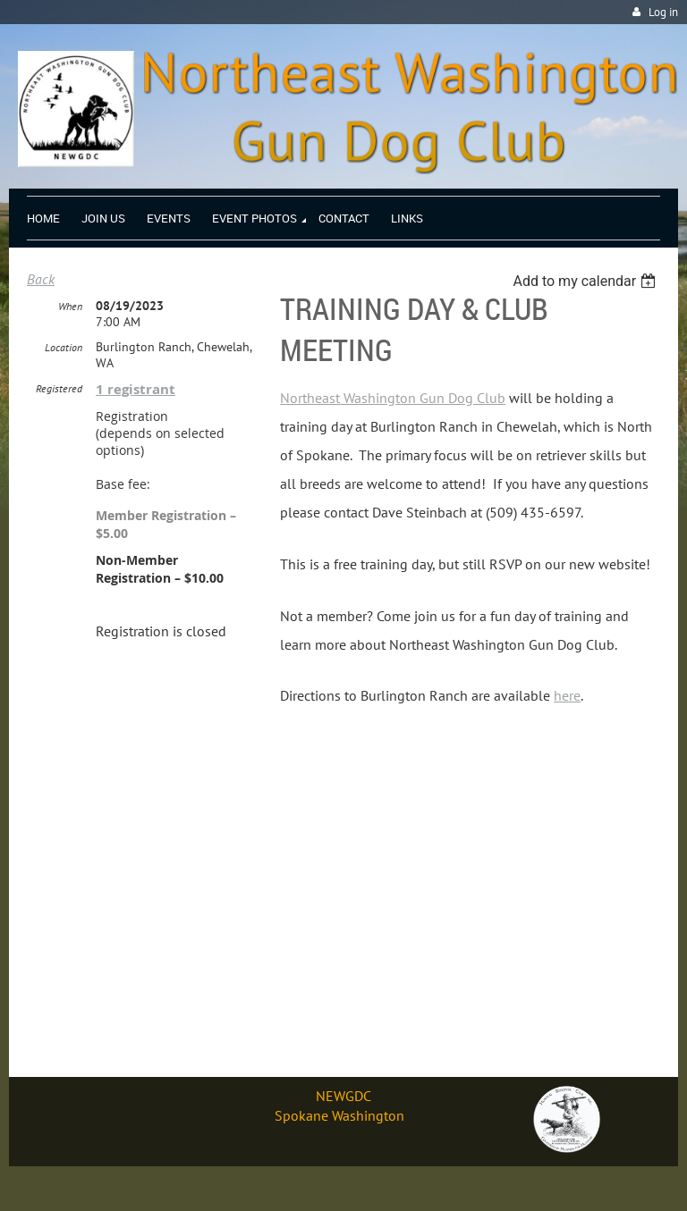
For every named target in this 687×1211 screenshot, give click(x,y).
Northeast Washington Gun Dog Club (392, 398)
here (567, 695)
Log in (663, 12)
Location (63, 347)
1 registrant (135, 389)
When (70, 306)
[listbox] (586, 281)
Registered (59, 388)
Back (41, 279)
